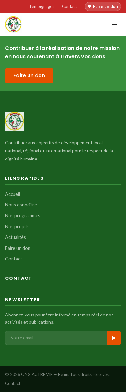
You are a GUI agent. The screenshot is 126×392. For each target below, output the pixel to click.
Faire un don (103, 6)
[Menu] (114, 24)
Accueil (12, 194)
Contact (69, 6)
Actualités (15, 237)
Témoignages (41, 6)
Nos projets (17, 226)
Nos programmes (22, 215)
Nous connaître (21, 204)
